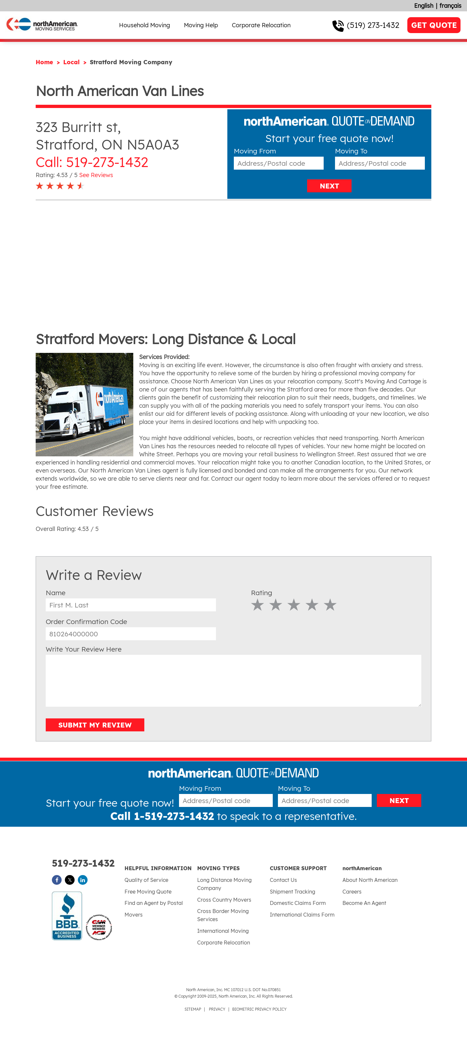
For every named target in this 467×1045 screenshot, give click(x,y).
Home (45, 62)
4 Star (312, 604)
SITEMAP (193, 1009)
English (423, 5)
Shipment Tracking (292, 891)
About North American (370, 880)
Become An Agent (364, 903)
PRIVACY (217, 1009)
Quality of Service (146, 880)
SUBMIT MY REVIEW (95, 725)
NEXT (329, 186)
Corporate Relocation (261, 25)
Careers (352, 891)
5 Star (330, 604)
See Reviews (96, 175)
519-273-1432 (83, 863)
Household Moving (144, 25)
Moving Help (201, 25)
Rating (261, 592)
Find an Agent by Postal (154, 903)
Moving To (351, 151)
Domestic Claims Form (298, 903)
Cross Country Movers (224, 899)
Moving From (255, 151)
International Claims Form (302, 914)
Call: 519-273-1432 (92, 162)
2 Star (275, 604)
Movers (134, 914)
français (450, 5)
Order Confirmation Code (86, 621)
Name (56, 592)
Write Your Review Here (84, 649)
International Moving (223, 931)
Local (72, 62)
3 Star (294, 604)
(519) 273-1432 (373, 25)
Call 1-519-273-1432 (162, 816)
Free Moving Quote (148, 891)
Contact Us (283, 880)
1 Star (257, 604)
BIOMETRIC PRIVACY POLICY (259, 1009)
